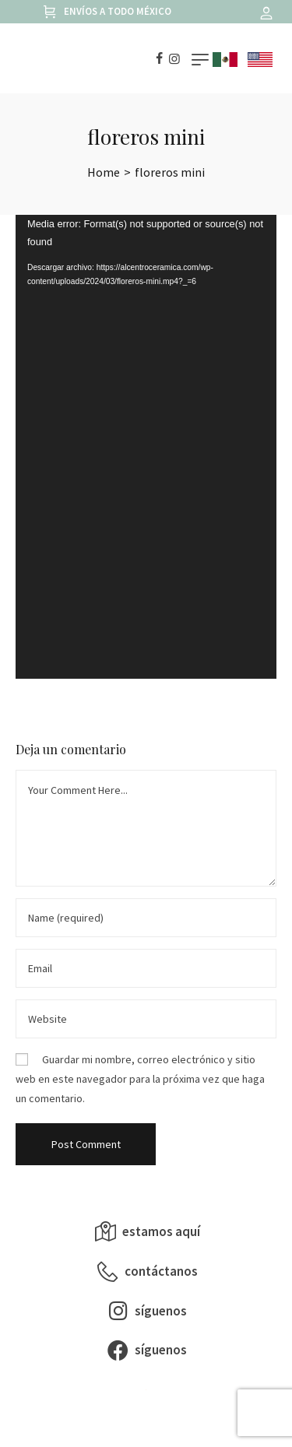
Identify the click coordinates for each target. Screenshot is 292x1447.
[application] (146, 447)
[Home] (103, 172)
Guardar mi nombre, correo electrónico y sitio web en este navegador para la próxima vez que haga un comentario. (140, 1078)
